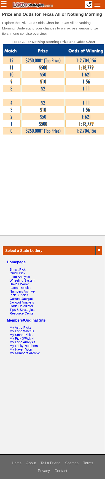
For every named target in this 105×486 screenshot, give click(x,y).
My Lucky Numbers (24, 346)
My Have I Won (21, 349)
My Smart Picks (21, 335)
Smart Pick (18, 269)
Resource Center (22, 313)
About (31, 463)
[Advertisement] (51, 187)
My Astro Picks (20, 327)
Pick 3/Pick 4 (19, 295)
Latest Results (20, 288)
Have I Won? (19, 284)
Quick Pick (17, 273)
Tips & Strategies (22, 310)
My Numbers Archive (25, 353)
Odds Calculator (21, 306)
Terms (88, 463)
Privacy (44, 471)
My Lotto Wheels (22, 331)
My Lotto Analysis (22, 342)
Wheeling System (22, 280)
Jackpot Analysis (22, 302)
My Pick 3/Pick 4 (22, 338)
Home (17, 463)
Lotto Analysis (20, 277)
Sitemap (72, 463)
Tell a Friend (50, 463)
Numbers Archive (22, 291)
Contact (60, 471)
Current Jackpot (21, 299)
